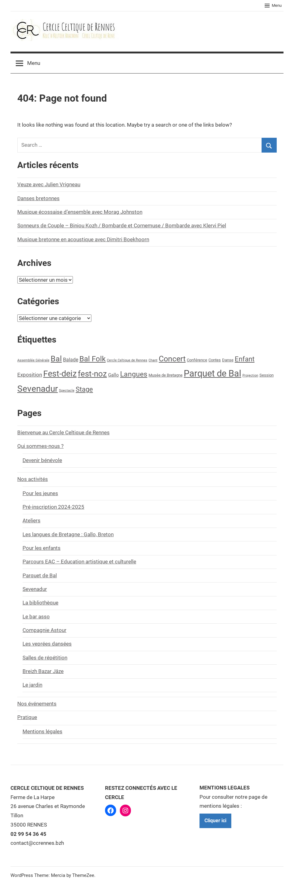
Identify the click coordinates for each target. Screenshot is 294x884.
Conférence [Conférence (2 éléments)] (197, 360)
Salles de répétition (45, 658)
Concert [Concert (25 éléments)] (172, 358)
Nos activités (32, 479)
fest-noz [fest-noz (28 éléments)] (92, 373)
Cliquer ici (215, 820)
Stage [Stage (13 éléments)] (84, 389)
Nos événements (37, 704)
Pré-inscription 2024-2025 (53, 507)
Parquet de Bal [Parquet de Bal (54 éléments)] (212, 373)
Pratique (27, 717)
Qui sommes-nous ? (40, 446)
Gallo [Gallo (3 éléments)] (113, 375)
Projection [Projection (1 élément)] (250, 375)
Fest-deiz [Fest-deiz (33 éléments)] (60, 373)
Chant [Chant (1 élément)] (153, 360)
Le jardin (32, 685)
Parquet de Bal (40, 575)
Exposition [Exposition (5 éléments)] (29, 375)
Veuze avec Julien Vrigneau (48, 184)
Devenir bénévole (42, 460)
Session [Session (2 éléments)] (266, 375)
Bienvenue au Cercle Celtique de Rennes (63, 432)
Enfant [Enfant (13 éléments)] (244, 359)
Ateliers (31, 520)
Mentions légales (42, 731)
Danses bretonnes (38, 198)
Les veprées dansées (47, 644)
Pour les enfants (42, 548)
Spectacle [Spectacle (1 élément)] (66, 391)
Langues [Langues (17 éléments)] (133, 374)
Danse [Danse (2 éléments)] (227, 360)
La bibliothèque (40, 603)
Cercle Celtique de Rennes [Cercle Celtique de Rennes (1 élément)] (127, 360)
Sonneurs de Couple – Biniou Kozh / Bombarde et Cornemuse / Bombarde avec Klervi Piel (121, 225)
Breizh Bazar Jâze (43, 671)
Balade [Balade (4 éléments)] (70, 360)
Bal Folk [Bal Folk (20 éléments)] (92, 359)
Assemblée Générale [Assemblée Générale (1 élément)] (33, 360)
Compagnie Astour (44, 630)
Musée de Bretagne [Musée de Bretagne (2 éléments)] (166, 375)
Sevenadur (35, 589)
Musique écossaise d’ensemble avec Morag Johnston (79, 212)
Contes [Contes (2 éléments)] (214, 360)
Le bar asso (36, 616)
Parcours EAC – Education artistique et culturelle (79, 561)
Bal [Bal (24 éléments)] (56, 358)
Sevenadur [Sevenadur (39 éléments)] (37, 389)
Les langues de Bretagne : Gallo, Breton (68, 534)
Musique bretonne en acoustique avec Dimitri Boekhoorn (83, 239)
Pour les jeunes (40, 493)
